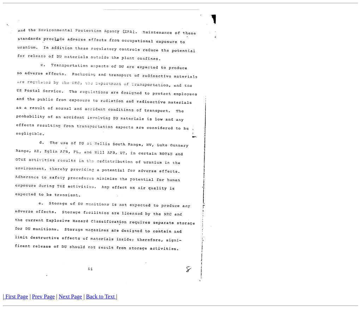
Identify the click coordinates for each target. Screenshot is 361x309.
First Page (16, 296)
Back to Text (101, 296)
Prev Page (43, 296)
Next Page (70, 296)
